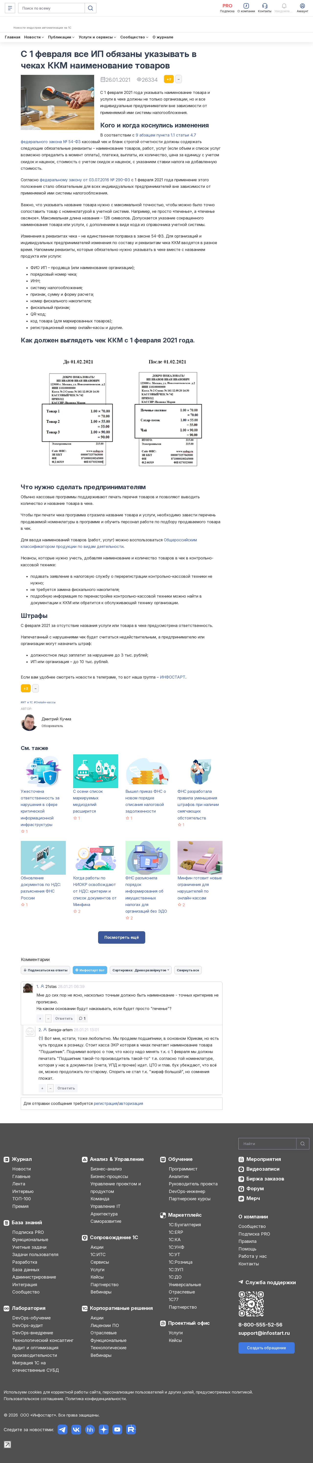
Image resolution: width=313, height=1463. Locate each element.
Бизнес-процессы (109, 1176)
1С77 (174, 1299)
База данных (25, 1269)
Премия (20, 1206)
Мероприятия (263, 1159)
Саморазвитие (105, 1221)
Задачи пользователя (35, 1254)
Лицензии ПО (104, 1325)
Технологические (108, 1347)
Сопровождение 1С (114, 1237)
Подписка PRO (28, 1232)
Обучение (180, 1159)
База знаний (27, 1222)
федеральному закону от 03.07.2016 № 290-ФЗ (85, 179)
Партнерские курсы (190, 1198)
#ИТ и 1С (27, 702)
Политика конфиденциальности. (96, 1398)
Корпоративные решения (121, 1308)
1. (37, 986)
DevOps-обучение (31, 1317)
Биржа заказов (265, 1179)
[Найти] (302, 1144)
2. (40, 1029)
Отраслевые (103, 1332)
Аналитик (179, 1176)
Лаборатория (28, 1308)
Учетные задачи (29, 1247)
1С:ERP (176, 1232)
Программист (183, 1168)
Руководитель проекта (193, 1183)
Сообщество (26, 1291)
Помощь (247, 1248)
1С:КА (175, 1239)
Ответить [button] (64, 1018)
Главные (21, 1176)
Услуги (97, 1269)
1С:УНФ (176, 1247)
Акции (96, 1247)
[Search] (273, 1144)
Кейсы (97, 1277)
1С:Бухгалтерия (185, 1224)
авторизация (131, 1103)
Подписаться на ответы (45, 970)
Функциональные (30, 1239)
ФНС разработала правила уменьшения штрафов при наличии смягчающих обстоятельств (198, 804)
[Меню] (10, 8)
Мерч (253, 1198)
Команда (99, 1198)
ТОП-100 (21, 1198)
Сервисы (99, 1262)
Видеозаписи (262, 1169)
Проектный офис (189, 1323)
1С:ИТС (98, 1254)
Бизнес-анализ (106, 1168)
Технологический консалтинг (42, 1340)
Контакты (248, 1263)
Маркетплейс (185, 1215)
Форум (255, 1188)
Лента (18, 1183)
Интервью (23, 1191)
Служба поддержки (271, 1282)
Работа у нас (252, 1256)
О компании (253, 1217)
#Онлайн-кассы (45, 702)
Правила (247, 1241)
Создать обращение (266, 1347)
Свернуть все (188, 970)
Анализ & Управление (117, 1159)
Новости (21, 1168)
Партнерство (104, 1284)
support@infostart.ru (264, 1333)
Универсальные (185, 1284)
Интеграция (24, 1284)
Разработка (24, 1262)
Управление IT (105, 1206)
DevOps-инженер (187, 1191)
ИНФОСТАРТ (172, 677)
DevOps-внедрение (32, 1332)
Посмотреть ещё (121, 937)
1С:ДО (175, 1277)
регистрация (105, 1103)
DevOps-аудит (27, 1325)
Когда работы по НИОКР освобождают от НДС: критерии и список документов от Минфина (95, 891)
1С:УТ (174, 1254)
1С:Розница (180, 1262)
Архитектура (104, 1213)
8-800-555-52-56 (260, 1325)
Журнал (22, 1159)
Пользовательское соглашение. (34, 1398)
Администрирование (34, 1277)
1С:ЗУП (176, 1269)
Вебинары (101, 1291)
